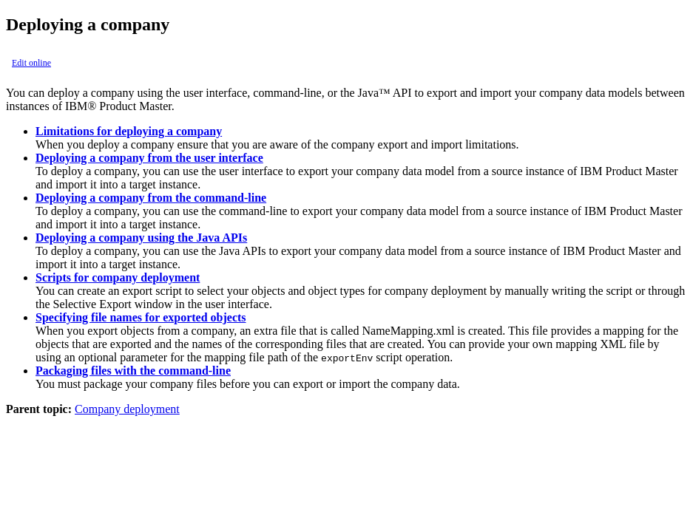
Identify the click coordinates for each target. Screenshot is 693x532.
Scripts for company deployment (118, 277)
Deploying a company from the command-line (151, 197)
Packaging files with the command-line (133, 370)
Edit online (31, 63)
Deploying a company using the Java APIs (141, 237)
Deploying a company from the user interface (149, 157)
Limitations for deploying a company (129, 131)
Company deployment (127, 409)
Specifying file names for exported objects (141, 317)
